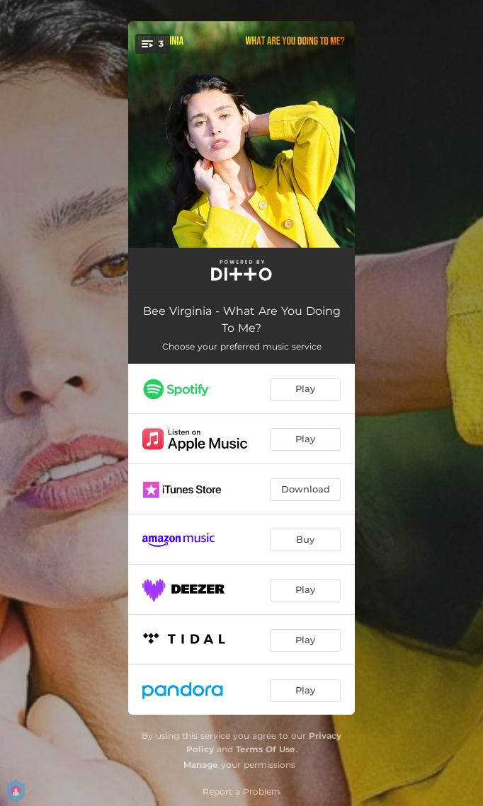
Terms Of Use (265, 749)
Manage (200, 764)
